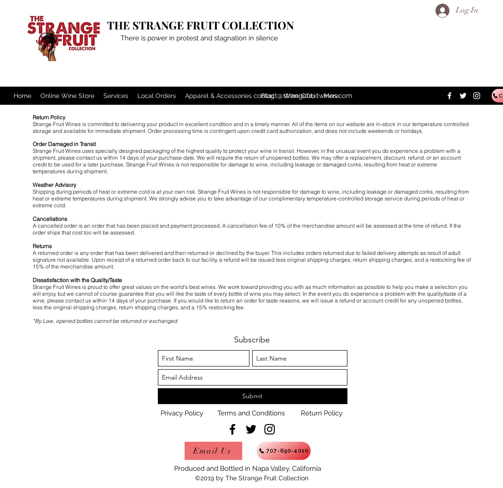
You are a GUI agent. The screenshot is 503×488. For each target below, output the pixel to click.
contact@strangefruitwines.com (303, 96)
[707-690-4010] (284, 451)
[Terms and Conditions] (251, 413)
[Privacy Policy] (182, 413)
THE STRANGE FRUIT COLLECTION (200, 25)
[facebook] (449, 95)
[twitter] (463, 95)
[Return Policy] (321, 413)
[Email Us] (213, 451)
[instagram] (476, 95)
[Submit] (252, 396)
